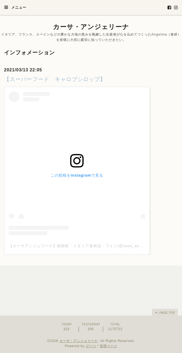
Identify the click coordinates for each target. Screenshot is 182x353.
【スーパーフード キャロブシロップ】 (55, 79)
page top (164, 312)
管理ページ (108, 346)
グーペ (91, 346)
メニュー (15, 7)
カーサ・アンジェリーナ (91, 26)
